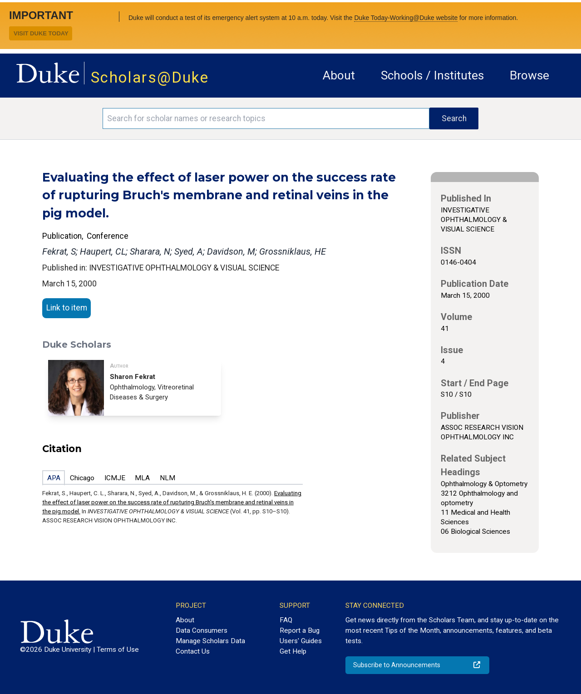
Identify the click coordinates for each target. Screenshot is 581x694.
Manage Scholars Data (210, 641)
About (339, 75)
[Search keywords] (266, 118)
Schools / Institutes (432, 75)
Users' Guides (301, 641)
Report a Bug (300, 630)
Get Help (293, 651)
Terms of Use (118, 649)
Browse (529, 75)
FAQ (286, 620)
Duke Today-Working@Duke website (406, 17)
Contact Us (193, 651)
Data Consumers (201, 630)
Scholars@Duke (150, 77)
